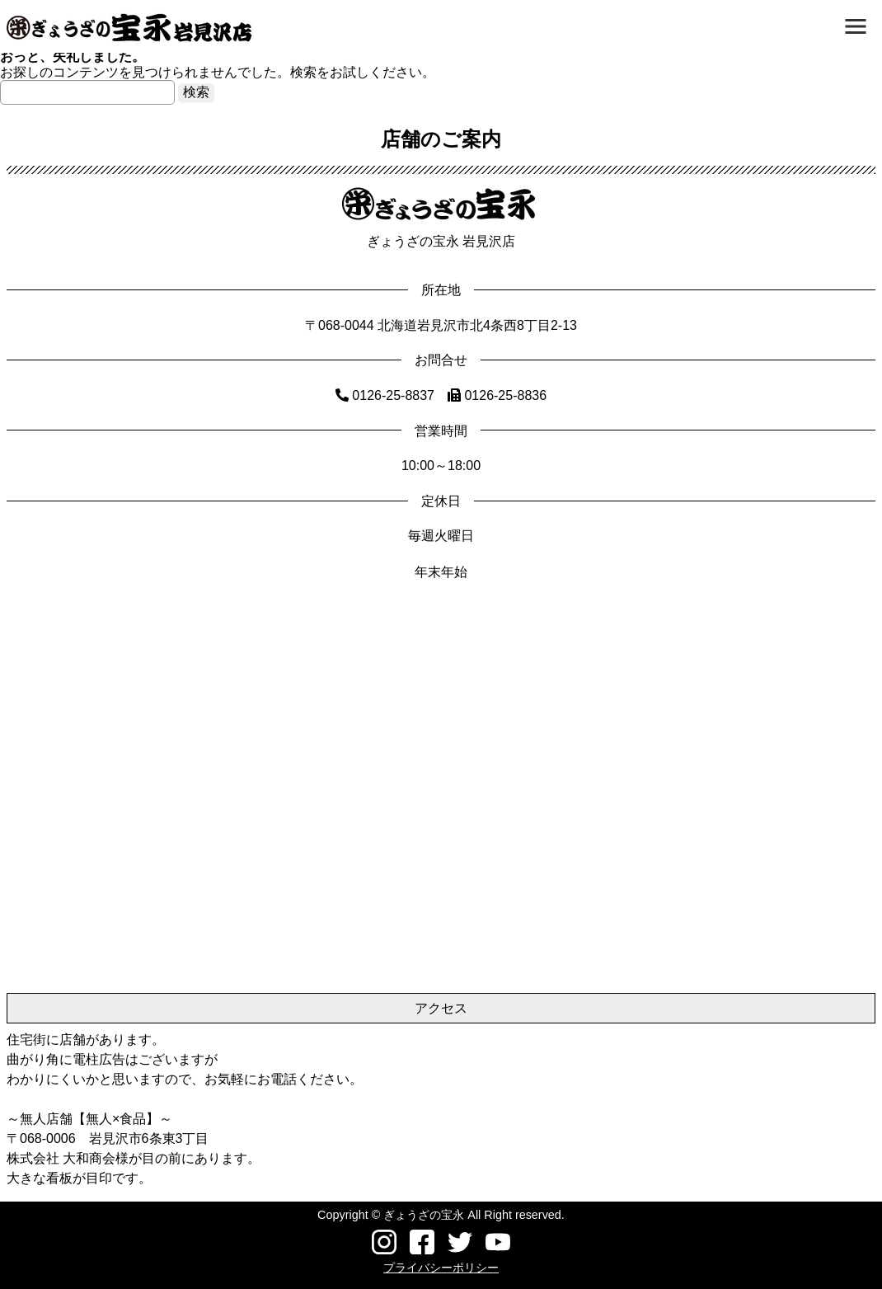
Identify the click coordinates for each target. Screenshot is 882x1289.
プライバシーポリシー (441, 1267)
